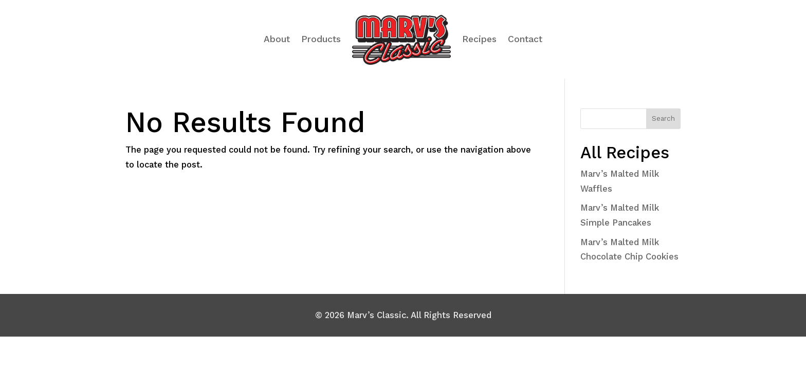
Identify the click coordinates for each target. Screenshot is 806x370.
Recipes (479, 39)
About (277, 39)
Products (321, 39)
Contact (525, 39)
